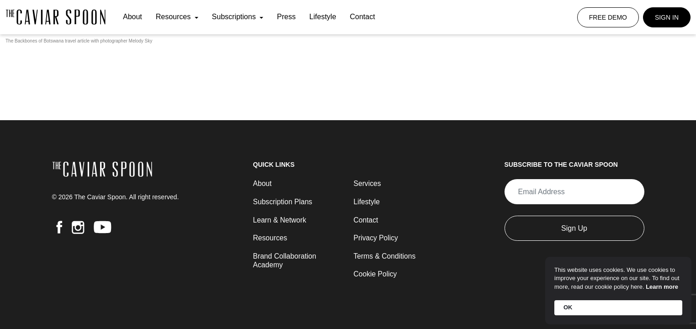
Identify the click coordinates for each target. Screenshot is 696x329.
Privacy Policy (376, 237)
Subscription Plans (283, 201)
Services (368, 182)
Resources (174, 17)
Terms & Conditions (385, 256)
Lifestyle (322, 17)
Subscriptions (235, 17)
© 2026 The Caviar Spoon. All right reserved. (115, 196)
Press (286, 17)
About (132, 17)
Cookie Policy (376, 274)
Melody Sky (141, 40)
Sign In (667, 17)
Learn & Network (280, 219)
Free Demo (608, 17)
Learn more (662, 286)
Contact (362, 17)
